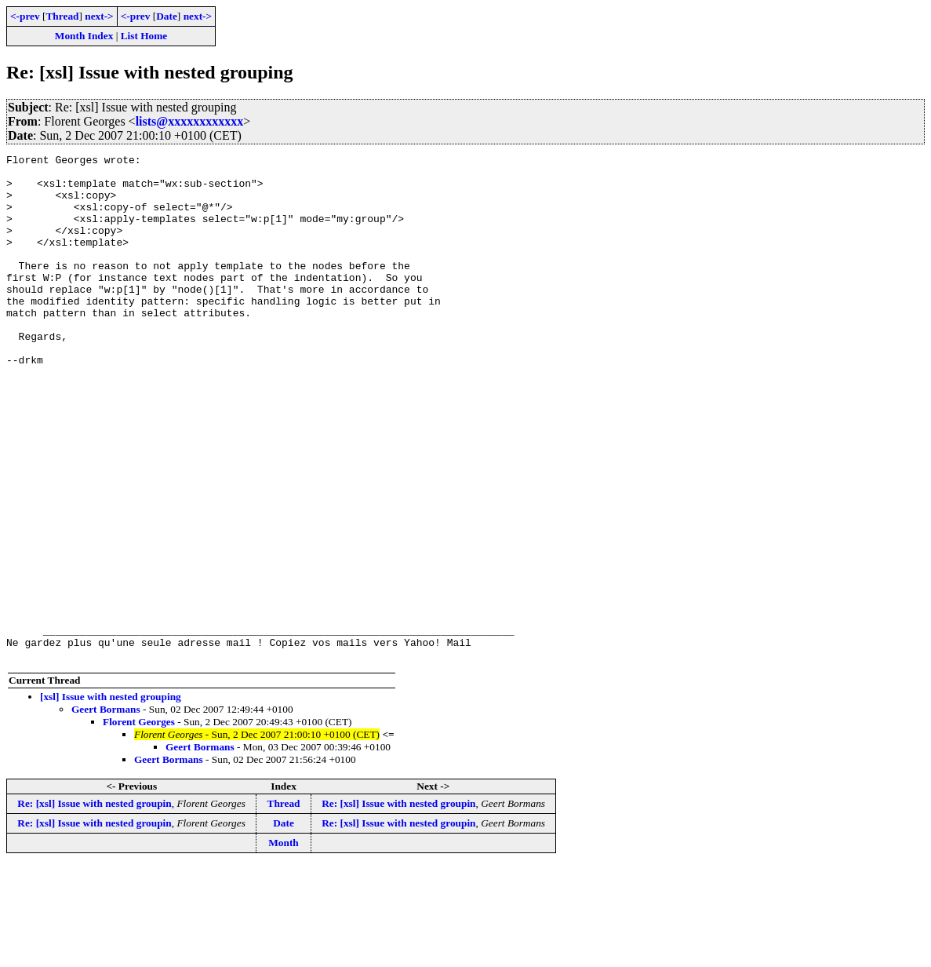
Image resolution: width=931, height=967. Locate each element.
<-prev (25, 16)
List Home (144, 36)
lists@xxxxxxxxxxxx (190, 121)
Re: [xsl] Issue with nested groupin (94, 904)
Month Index (84, 36)
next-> (99, 16)
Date (166, 16)
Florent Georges (139, 823)
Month (283, 944)
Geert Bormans (105, 810)
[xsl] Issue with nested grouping (110, 798)
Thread (61, 16)
